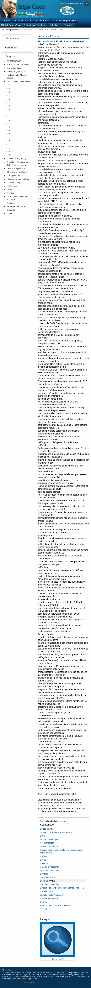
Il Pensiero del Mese (16, 206)
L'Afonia (43, 856)
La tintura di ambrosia (49, 870)
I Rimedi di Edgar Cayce (64, 20)
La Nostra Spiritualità (16, 168)
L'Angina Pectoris (48, 877)
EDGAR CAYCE (23, 20)
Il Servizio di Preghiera (35, 25)
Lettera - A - (31, 30)
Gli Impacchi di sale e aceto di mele (56, 832)
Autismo (43, 909)
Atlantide (54, 25)
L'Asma (43, 902)
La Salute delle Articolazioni (52, 895)
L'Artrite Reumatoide (49, 898)
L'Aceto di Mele (47, 829)
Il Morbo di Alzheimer (49, 867)
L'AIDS (43, 860)
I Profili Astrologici (14, 182)
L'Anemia (44, 874)
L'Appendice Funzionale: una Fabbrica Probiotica (62, 888)
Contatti (68, 25)
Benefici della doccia (49, 846)
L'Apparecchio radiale (49, 884)
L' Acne (43, 836)
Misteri (9, 189)
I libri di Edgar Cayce (11, 25)
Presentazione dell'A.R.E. (18, 64)
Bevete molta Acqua (49, 839)
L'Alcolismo (45, 863)
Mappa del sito (29, 983)
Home (7, 20)
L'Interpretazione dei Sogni (18, 179)
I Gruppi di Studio (14, 175)
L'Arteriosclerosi (47, 891)
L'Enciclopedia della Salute (13, 30)
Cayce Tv (11, 210)
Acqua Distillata (47, 843)
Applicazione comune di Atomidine (55, 905)
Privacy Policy (7, 970)
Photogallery (12, 203)
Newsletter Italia (41, 20)
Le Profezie (12, 186)
